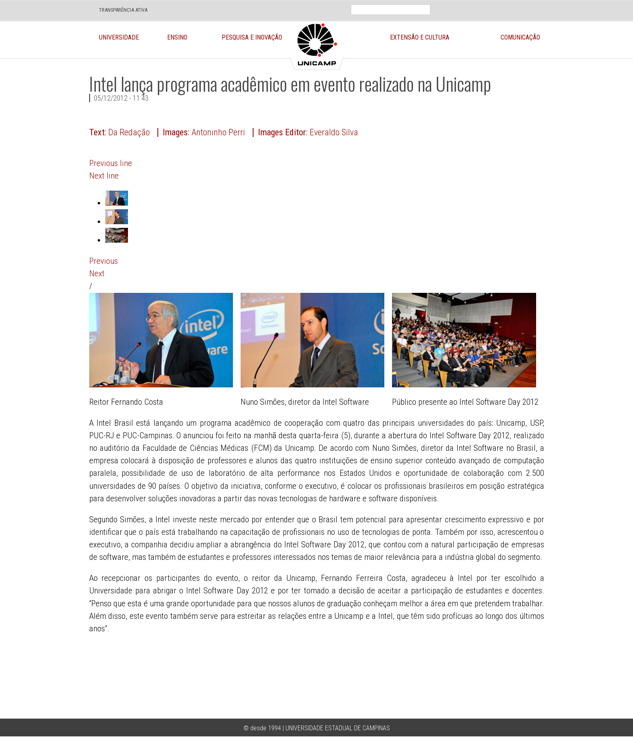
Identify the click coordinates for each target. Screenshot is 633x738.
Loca (492, 3)
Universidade (119, 37)
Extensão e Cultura (419, 37)
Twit (531, 3)
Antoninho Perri (218, 132)
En (470, 3)
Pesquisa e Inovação (252, 37)
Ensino (177, 37)
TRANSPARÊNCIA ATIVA (123, 10)
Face (511, 3)
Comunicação (520, 37)
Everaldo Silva (334, 132)
